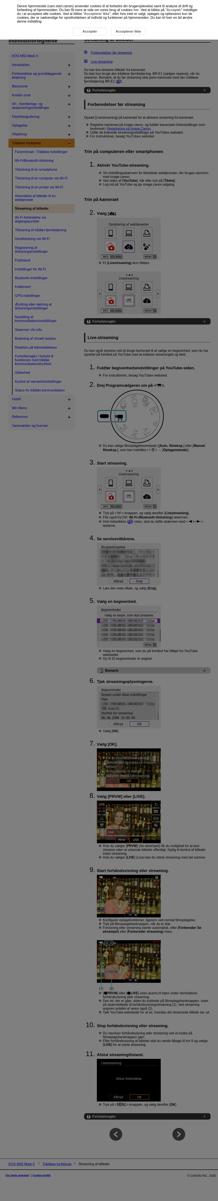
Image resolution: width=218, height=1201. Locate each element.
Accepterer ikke (96, 14)
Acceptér (174, 10)
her (136, 10)
